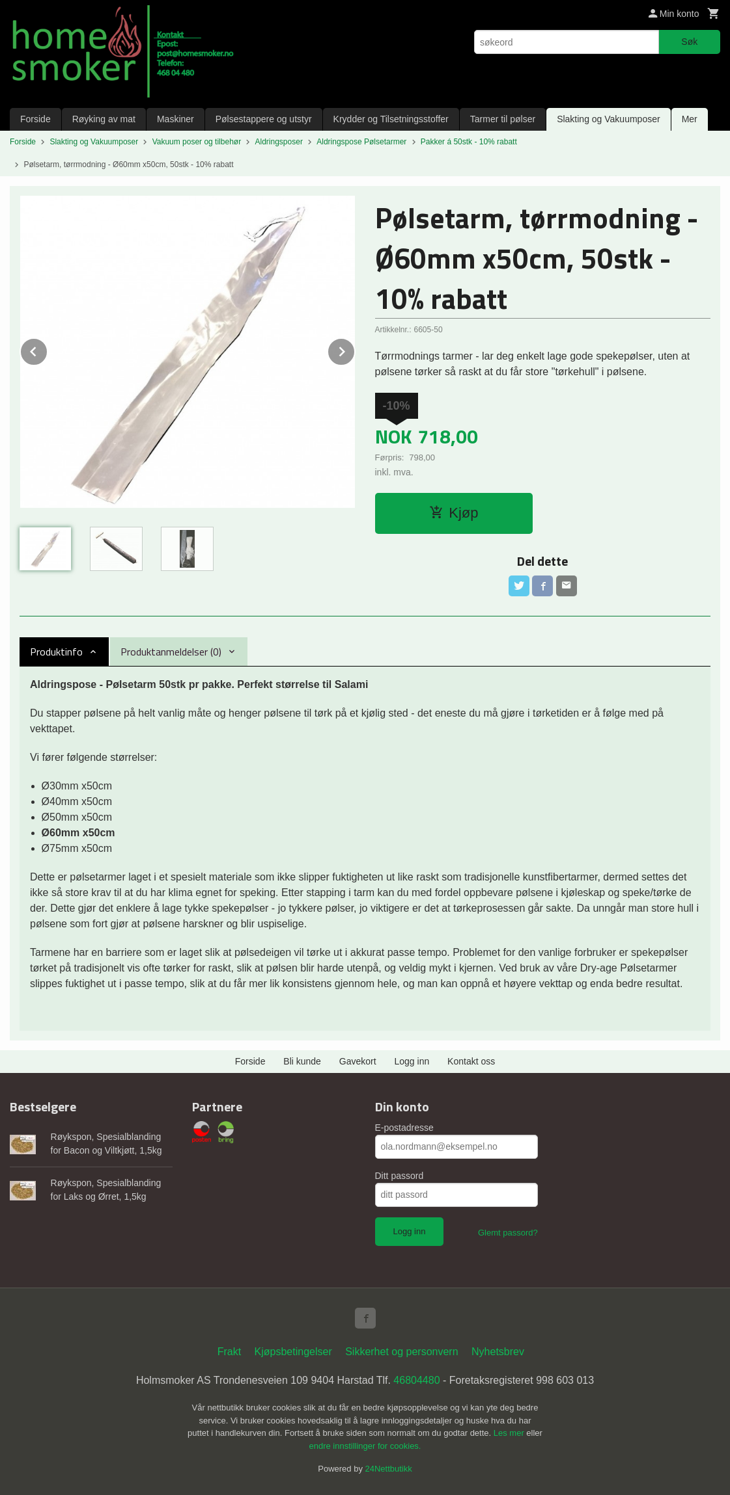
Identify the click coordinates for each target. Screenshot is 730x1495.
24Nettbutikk (388, 1469)
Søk (689, 41)
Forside (35, 119)
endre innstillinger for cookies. (365, 1446)
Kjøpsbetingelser (293, 1351)
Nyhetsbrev (497, 1351)
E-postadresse (404, 1127)
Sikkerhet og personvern (401, 1351)
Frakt (229, 1351)
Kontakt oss (471, 1061)
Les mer (510, 1433)
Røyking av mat (103, 119)
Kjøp (453, 513)
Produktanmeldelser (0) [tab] (170, 651)
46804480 (416, 1380)
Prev (47, 349)
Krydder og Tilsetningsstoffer (391, 119)
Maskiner (175, 119)
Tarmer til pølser (502, 119)
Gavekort (357, 1061)
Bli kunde (302, 1061)
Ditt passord (399, 1176)
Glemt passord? (508, 1232)
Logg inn (412, 1061)
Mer (689, 119)
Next (355, 349)
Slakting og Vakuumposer (608, 119)
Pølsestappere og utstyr (264, 119)
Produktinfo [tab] (56, 651)
